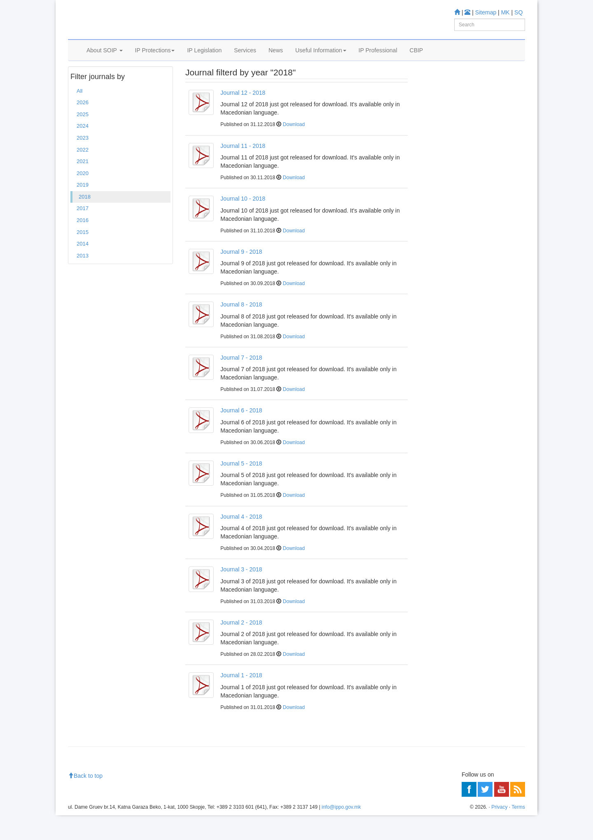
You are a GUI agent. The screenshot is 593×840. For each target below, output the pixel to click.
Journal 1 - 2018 (241, 700)
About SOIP (104, 60)
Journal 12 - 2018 (242, 117)
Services (245, 60)
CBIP (416, 60)
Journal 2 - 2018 (241, 647)
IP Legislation (204, 60)
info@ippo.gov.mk (341, 832)
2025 (83, 139)
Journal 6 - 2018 (241, 435)
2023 (83, 162)
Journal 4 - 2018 (241, 541)
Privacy (499, 832)
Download (294, 149)
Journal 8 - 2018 (241, 329)
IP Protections (155, 60)
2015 (83, 257)
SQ (518, 12)
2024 (83, 151)
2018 (85, 221)
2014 (83, 268)
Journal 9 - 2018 (241, 276)
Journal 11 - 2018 (242, 170)
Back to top (85, 800)
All (79, 115)
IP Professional (378, 60)
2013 (83, 280)
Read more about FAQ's (452, 193)
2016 (83, 245)
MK (505, 12)
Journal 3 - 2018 (241, 594)
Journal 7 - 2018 (241, 382)
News (275, 60)
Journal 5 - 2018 (241, 488)
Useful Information (320, 60)
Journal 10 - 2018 (242, 223)
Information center (445, 134)
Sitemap (485, 12)
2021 (83, 186)
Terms (518, 832)
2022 (83, 174)
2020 (83, 198)
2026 (83, 127)
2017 (83, 233)
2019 (83, 209)
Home (80, 82)
